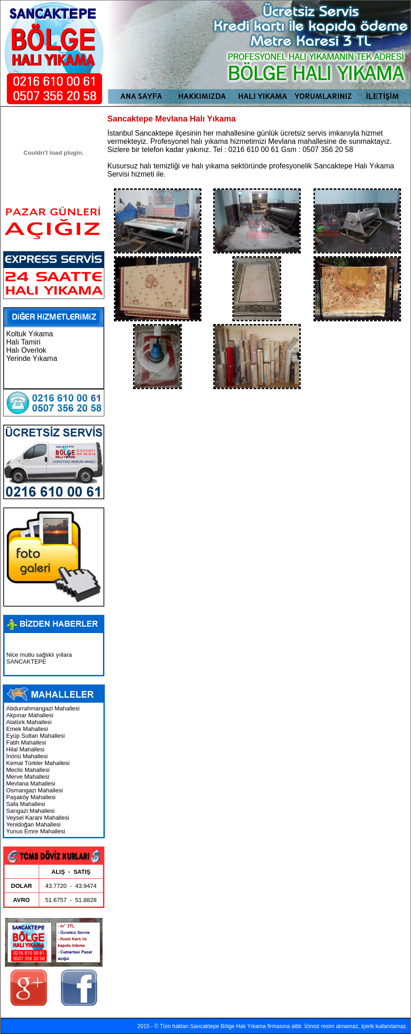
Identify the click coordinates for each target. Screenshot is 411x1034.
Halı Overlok (26, 350)
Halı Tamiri (23, 342)
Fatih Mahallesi (26, 742)
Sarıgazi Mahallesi (30, 810)
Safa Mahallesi (25, 804)
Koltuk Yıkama (29, 334)
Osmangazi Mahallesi (34, 790)
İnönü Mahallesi (27, 756)
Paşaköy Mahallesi (31, 797)
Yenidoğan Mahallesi (33, 824)
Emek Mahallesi (27, 728)
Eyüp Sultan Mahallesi (35, 735)
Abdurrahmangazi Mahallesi (43, 708)
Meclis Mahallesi (28, 769)
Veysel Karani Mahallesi (37, 817)
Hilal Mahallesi (25, 749)
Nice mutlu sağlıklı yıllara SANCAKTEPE (39, 660)
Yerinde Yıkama (31, 358)
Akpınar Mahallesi (29, 715)
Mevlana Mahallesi (31, 783)
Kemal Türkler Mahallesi (38, 763)
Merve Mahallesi (28, 776)
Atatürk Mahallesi (29, 722)
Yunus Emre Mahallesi (35, 831)
